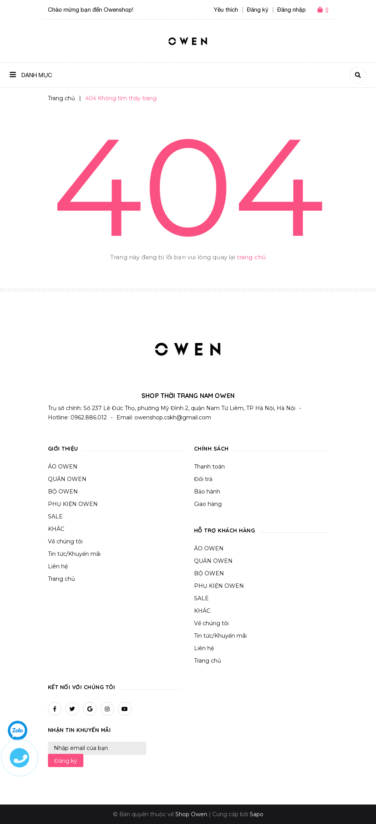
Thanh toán (209, 466)
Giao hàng (208, 503)
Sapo (256, 814)
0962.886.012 (89, 417)
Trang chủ (61, 578)
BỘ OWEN (63, 491)
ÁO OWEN (63, 466)
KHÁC (56, 528)
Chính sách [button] (211, 448)
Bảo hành (207, 491)
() (326, 9)
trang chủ (251, 257)
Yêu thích (226, 9)
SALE (55, 516)
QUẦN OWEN (67, 479)
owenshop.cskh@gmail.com (172, 417)
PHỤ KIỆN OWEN (73, 503)
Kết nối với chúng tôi (81, 687)
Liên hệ (58, 566)
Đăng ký (65, 760)
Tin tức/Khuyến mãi (74, 553)
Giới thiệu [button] (63, 448)
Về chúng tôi (65, 541)
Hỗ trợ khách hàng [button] (224, 530)
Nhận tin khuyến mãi (79, 730)
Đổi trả (203, 479)
